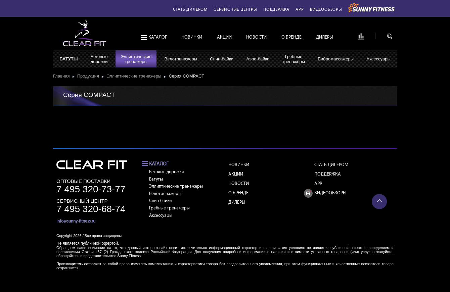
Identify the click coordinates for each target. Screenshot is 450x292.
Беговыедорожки (99, 59)
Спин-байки (221, 58)
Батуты (68, 58)
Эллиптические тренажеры (135, 76)
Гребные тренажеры (169, 208)
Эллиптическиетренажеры (136, 59)
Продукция (89, 76)
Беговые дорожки (166, 172)
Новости (256, 37)
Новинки (191, 37)
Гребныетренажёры (293, 59)
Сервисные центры (235, 9)
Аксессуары (378, 58)
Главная (62, 76)
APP (300, 9)
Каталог (157, 37)
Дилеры (324, 37)
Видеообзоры (326, 9)
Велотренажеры (181, 58)
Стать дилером (190, 9)
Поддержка (276, 9)
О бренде (291, 37)
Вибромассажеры (336, 58)
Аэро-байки (257, 58)
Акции (224, 37)
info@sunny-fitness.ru (75, 221)
